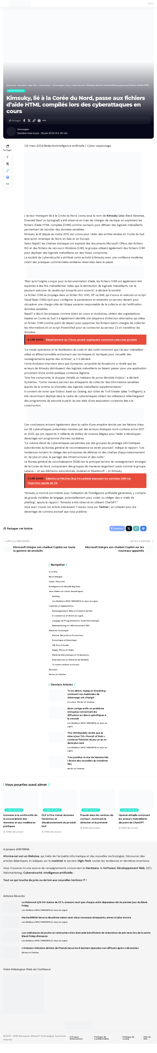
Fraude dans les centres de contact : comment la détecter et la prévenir (96, 828)
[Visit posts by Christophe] (11, 132)
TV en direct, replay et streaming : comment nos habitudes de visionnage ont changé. (87, 701)
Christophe (24, 129)
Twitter (104, 507)
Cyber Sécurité (16, 91)
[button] (6, 3)
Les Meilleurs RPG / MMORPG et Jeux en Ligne (86, 733)
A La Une (71, 709)
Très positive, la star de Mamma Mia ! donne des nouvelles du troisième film (87, 769)
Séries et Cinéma (87, 709)
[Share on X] (29, 121)
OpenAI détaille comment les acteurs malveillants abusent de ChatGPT (136, 828)
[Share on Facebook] (24, 121)
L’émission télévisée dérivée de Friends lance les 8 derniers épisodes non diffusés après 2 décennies (80, 957)
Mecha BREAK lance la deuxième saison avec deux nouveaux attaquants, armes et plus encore (76, 926)
